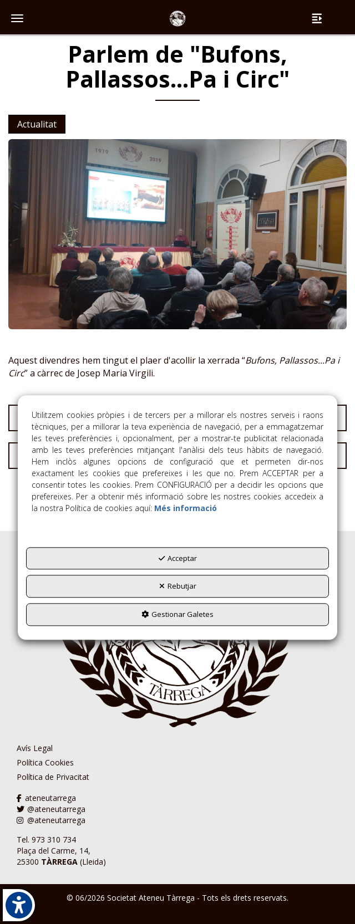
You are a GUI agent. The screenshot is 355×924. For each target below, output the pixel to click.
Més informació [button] (185, 508)
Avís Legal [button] (35, 748)
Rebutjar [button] (177, 586)
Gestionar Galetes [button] (177, 614)
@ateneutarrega (51, 809)
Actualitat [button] (37, 124)
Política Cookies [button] (45, 762)
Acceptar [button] (178, 558)
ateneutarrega (46, 798)
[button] (177, 19)
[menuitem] (53, 748)
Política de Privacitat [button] (53, 777)
